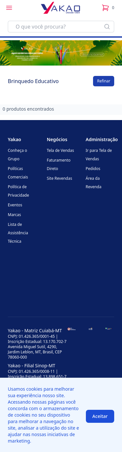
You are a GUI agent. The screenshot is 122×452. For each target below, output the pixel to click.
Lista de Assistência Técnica (18, 233)
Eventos (15, 205)
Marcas (14, 214)
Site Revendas (59, 178)
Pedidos (93, 168)
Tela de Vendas (60, 150)
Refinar (103, 81)
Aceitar (100, 416)
